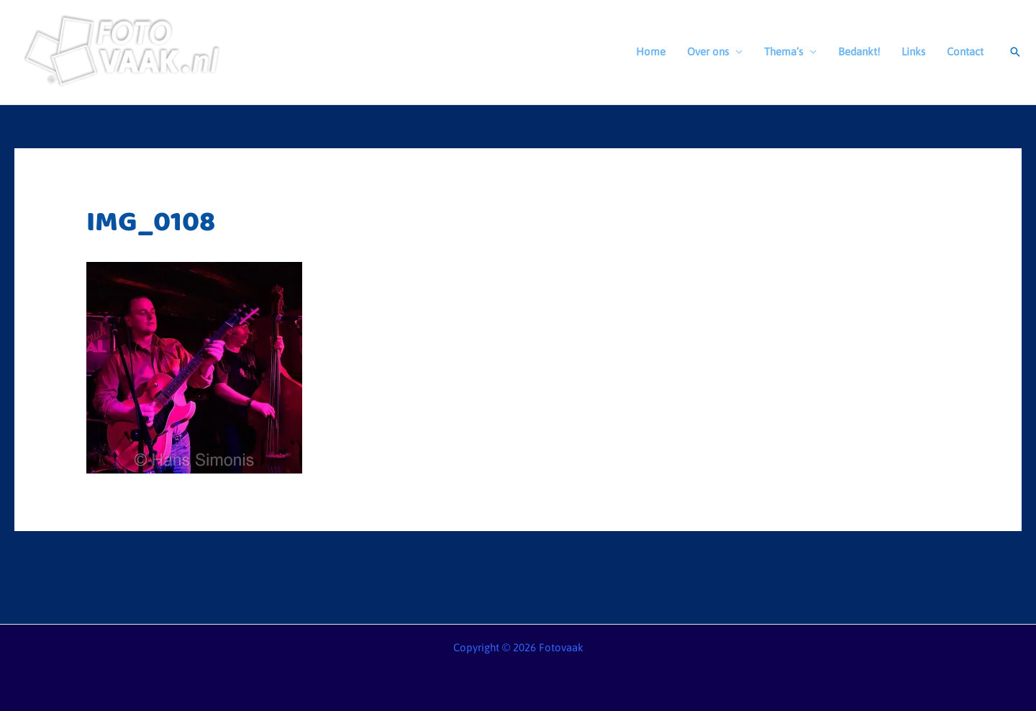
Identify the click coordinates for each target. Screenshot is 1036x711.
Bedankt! (859, 51)
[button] (1015, 51)
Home (650, 51)
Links (913, 51)
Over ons (708, 51)
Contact (965, 51)
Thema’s (783, 51)
